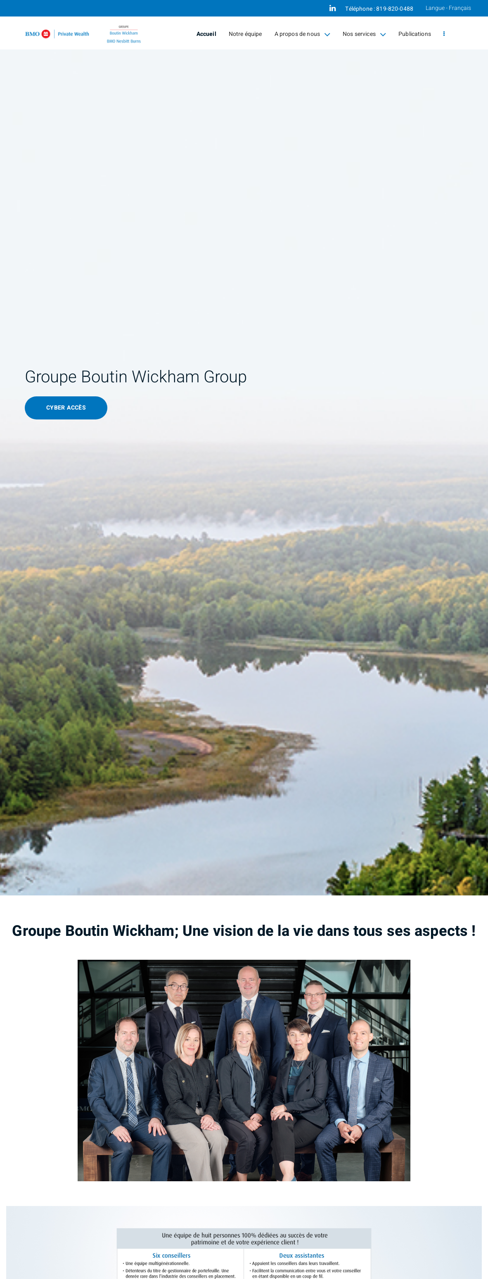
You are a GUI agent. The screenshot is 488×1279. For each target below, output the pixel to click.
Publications (414, 34)
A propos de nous (303, 34)
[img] (244, 447)
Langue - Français (448, 8)
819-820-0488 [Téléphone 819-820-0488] (394, 9)
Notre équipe (245, 34)
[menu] (444, 34)
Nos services (364, 34)
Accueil (206, 34)
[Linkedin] (332, 8)
